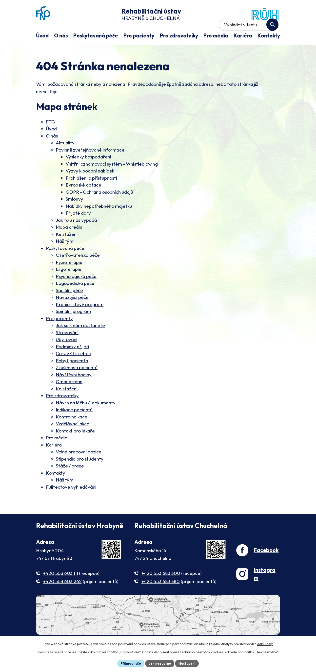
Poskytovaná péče (65, 263)
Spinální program (73, 326)
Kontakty (55, 487)
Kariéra (54, 459)
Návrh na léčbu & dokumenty (86, 417)
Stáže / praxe (70, 480)
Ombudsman (69, 396)
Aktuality (65, 157)
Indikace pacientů (74, 424)
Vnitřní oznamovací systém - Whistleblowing (112, 178)
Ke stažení (67, 249)
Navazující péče (72, 312)
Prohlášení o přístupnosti (91, 192)
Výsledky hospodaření (88, 171)
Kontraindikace (71, 431)
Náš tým (64, 255)
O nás (52, 150)
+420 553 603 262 (62, 596)
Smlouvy (74, 213)
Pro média (56, 452)
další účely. (265, 643)
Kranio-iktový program (79, 319)
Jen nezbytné (159, 663)
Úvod (51, 143)
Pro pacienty (59, 333)
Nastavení (188, 663)
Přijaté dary (78, 227)
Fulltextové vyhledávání (71, 501)
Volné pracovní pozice (78, 466)
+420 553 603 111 (60, 588)
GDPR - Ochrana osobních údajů (99, 206)
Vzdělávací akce (72, 438)
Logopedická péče (75, 298)
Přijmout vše (129, 663)
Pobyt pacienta (72, 375)
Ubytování (66, 354)
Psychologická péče (76, 291)
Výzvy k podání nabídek (90, 185)
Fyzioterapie (69, 277)
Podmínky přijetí (72, 361)
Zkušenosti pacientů (77, 382)
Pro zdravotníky (62, 410)
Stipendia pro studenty (79, 473)
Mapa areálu (69, 241)
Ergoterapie (68, 284)
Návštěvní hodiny (74, 389)
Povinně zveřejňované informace (90, 164)
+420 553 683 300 (160, 588)
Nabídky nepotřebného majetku (99, 221)
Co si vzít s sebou (73, 368)
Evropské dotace (83, 199)
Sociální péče (69, 305)
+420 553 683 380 (160, 596)
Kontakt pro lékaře (75, 445)
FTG (50, 136)
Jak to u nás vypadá (76, 235)
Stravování (67, 347)
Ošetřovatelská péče (78, 270)
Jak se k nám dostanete (80, 340)
